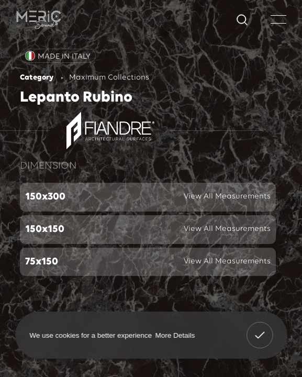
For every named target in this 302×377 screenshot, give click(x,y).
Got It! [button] (260, 327)
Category (36, 78)
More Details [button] (175, 335)
